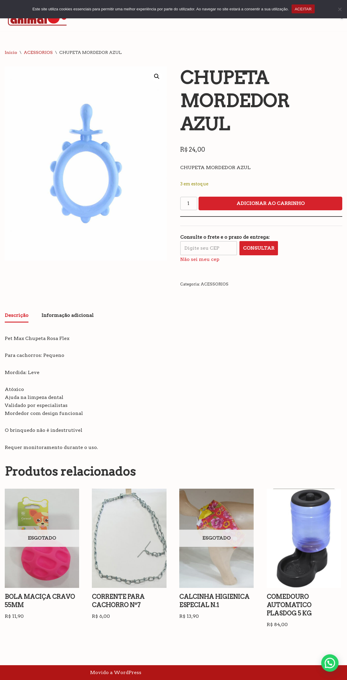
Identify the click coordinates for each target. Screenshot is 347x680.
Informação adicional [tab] (67, 315)
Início (11, 52)
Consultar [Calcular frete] (258, 248)
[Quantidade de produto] (188, 203)
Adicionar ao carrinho (270, 203)
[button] (156, 76)
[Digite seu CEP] (208, 248)
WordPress (127, 672)
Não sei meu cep (199, 259)
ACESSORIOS (38, 52)
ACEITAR (303, 9)
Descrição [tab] (16, 315)
